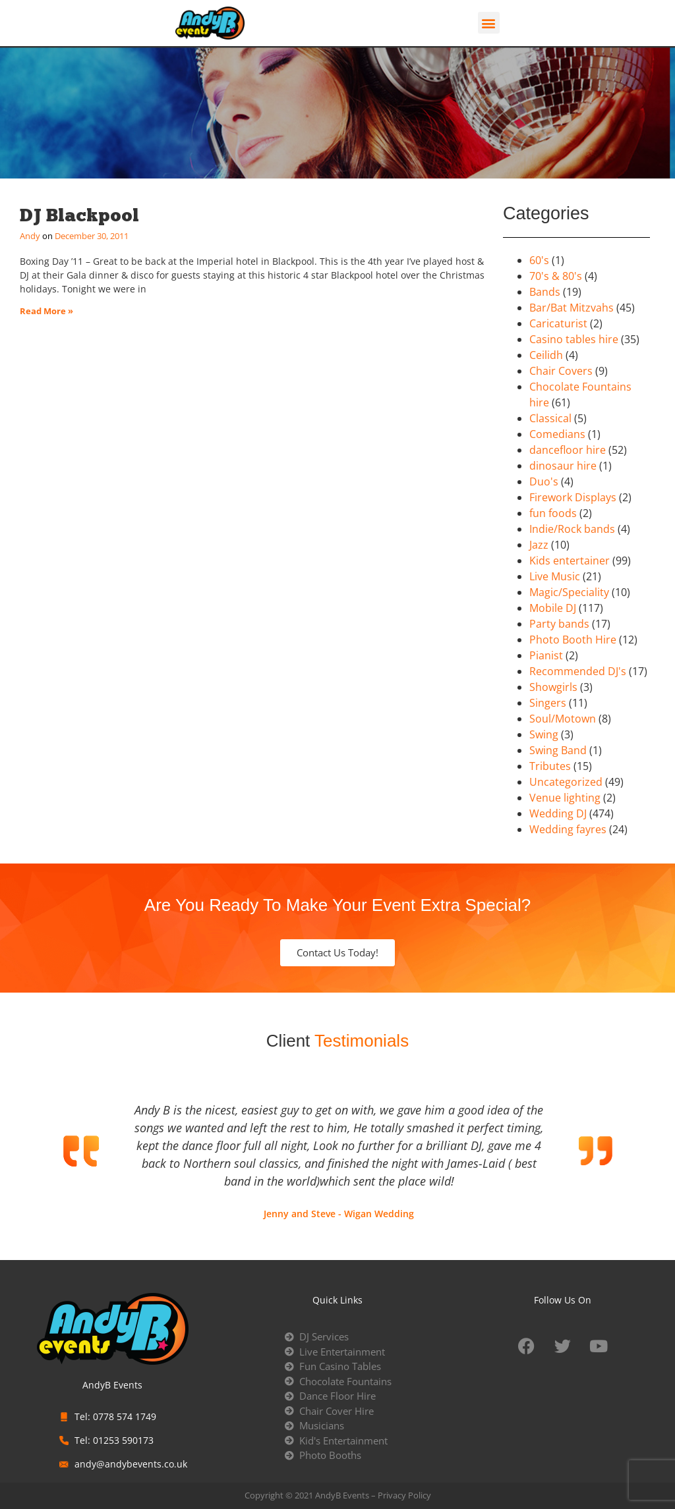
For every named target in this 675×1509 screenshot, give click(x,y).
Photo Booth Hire (572, 639)
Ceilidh (546, 355)
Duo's (543, 481)
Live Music (554, 576)
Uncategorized (565, 782)
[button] (489, 23)
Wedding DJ (558, 813)
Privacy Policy (404, 1495)
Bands (544, 292)
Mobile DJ (552, 608)
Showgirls (553, 687)
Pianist (546, 655)
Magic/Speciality (569, 592)
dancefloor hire (567, 450)
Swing (543, 734)
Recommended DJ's (577, 671)
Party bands (559, 624)
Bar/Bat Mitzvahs (571, 307)
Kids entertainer (569, 560)
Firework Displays (572, 497)
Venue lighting (565, 797)
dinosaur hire (563, 465)
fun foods (553, 513)
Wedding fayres (567, 829)
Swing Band (558, 750)
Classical (550, 418)
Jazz (538, 544)
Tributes (550, 766)
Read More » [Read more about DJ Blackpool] (46, 311)
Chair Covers (561, 371)
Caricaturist (558, 323)
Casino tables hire (573, 339)
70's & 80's (555, 276)
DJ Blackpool (79, 215)
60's (539, 260)
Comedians (557, 434)
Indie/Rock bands (572, 529)
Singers (547, 703)
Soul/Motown (562, 718)
